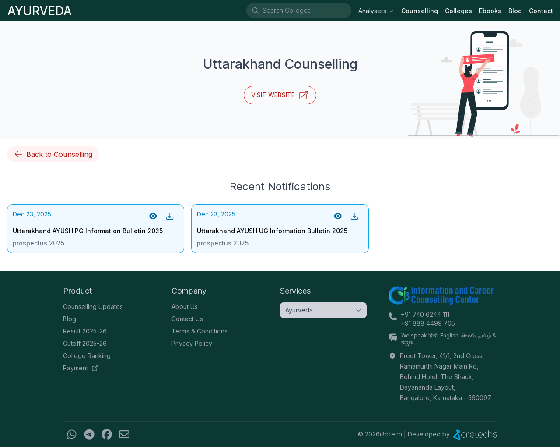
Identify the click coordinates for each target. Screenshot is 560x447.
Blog (515, 10)
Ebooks (490, 10)
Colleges (458, 10)
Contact (541, 10)
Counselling (419, 10)
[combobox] (306, 10)
